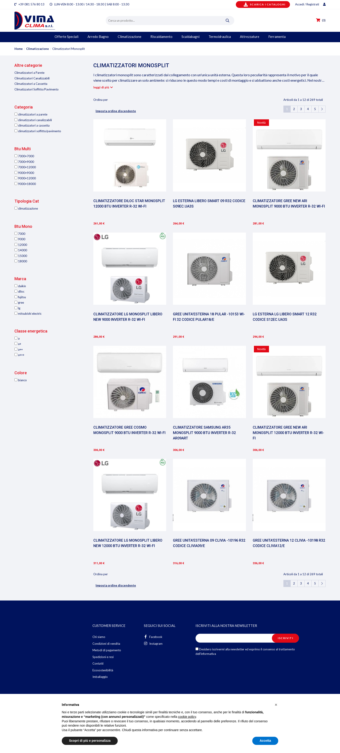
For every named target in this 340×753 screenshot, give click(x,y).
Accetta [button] (265, 740)
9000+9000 (24, 173)
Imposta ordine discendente (116, 111)
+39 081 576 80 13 (31, 4)
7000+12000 (25, 167)
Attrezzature (249, 37)
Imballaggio (100, 677)
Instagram (153, 643)
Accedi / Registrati (310, 4)
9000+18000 (25, 184)
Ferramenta (277, 37)
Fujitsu (20, 297)
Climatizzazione (129, 37)
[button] (276, 704)
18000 (20, 261)
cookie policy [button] (187, 716)
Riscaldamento (161, 37)
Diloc (19, 291)
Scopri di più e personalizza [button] (89, 740)
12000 (20, 245)
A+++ (19, 355)
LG (17, 308)
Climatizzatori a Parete (29, 72)
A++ (18, 349)
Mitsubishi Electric (27, 313)
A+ (17, 344)
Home (18, 49)
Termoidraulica (220, 37)
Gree (19, 302)
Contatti (97, 663)
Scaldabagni (190, 37)
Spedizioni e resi (103, 657)
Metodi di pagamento (106, 650)
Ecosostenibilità (102, 670)
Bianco (20, 380)
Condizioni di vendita (106, 643)
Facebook (153, 637)
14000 (20, 250)
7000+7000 (24, 156)
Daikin (20, 286)
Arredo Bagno (98, 37)
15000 (20, 256)
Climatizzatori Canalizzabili (32, 78)
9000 (19, 239)
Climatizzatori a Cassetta (30, 83)
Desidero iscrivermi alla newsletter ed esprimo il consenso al (245, 651)
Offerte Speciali (66, 37)
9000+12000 (25, 178)
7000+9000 (24, 162)
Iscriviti (285, 638)
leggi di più (101, 87)
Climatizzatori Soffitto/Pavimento (36, 89)
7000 (19, 234)
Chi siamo (98, 637)
